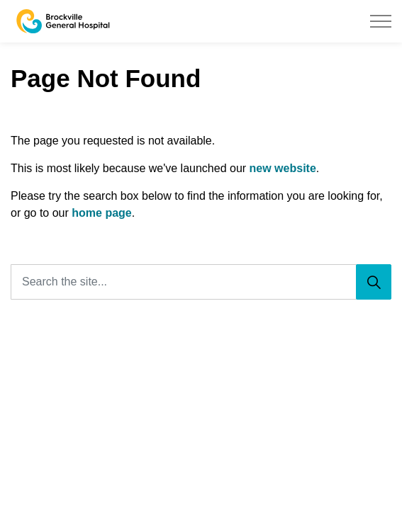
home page (101, 213)
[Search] (373, 282)
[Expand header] (380, 21)
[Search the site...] (201, 282)
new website (283, 168)
